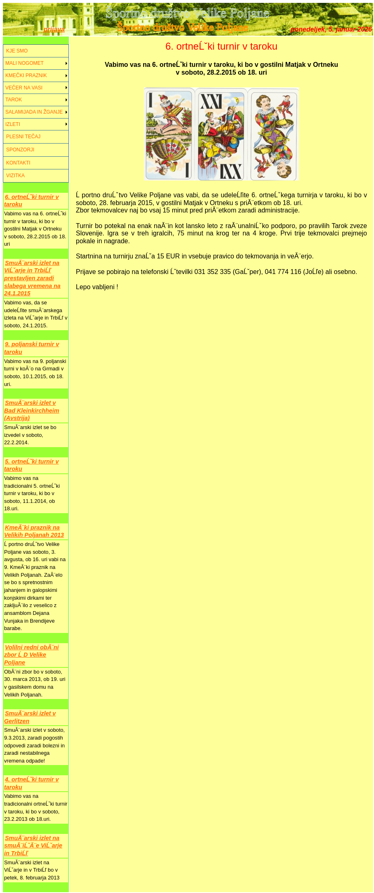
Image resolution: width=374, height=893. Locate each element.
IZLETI (12, 124)
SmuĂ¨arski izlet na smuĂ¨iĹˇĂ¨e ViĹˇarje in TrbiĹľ (33, 845)
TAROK (13, 100)
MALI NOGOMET (24, 63)
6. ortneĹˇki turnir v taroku (31, 201)
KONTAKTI (18, 163)
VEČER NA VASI (23, 88)
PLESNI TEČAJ (23, 136)
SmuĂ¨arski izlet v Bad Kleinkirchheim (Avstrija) (31, 410)
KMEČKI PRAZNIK (26, 75)
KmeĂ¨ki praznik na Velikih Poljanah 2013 (34, 531)
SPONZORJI (20, 150)
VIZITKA (15, 175)
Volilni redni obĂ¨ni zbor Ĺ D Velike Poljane (31, 655)
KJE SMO (17, 51)
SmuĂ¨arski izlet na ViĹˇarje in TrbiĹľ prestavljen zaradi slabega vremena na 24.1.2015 (32, 278)
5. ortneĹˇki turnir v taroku (31, 465)
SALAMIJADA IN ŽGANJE (34, 112)
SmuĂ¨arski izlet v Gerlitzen (30, 717)
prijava (54, 29)
